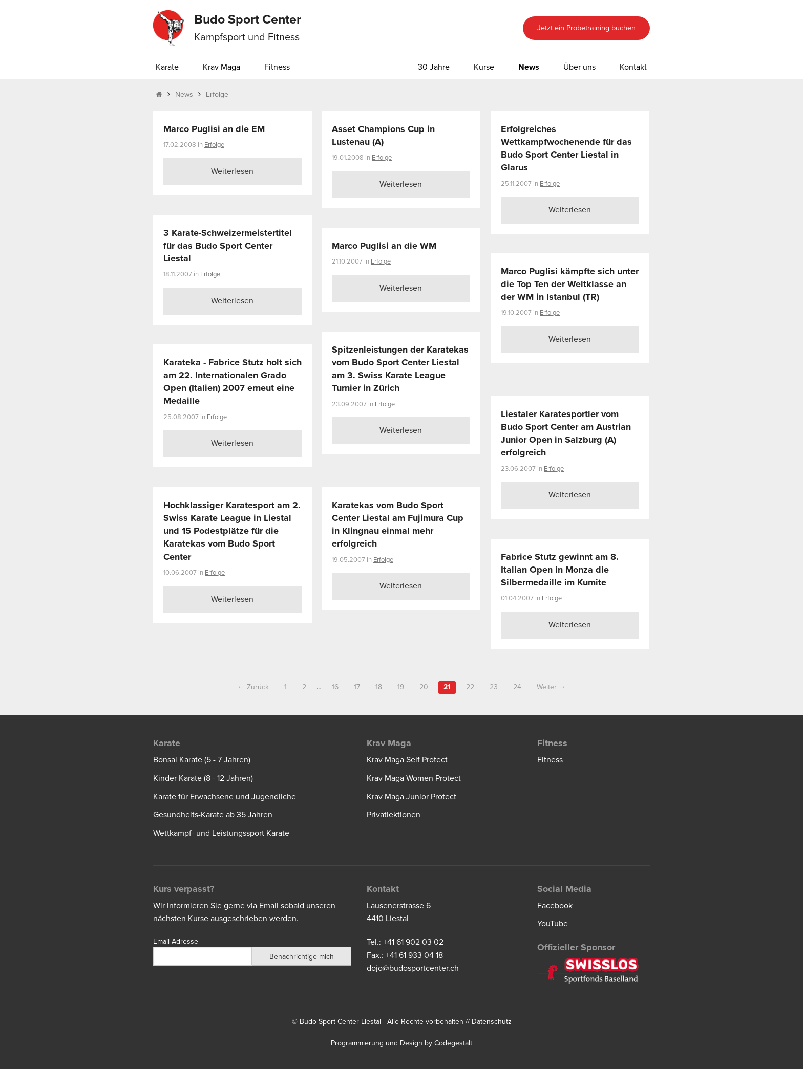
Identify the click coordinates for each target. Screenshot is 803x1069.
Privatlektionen (393, 815)
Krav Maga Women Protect (414, 778)
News (528, 67)
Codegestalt (453, 1043)
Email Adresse (175, 941)
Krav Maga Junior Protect (411, 797)
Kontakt (633, 67)
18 (378, 687)
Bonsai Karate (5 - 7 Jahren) (201, 760)
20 (423, 687)
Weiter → (551, 687)
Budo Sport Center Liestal (340, 1021)
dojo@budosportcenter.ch (413, 968)
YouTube (552, 924)
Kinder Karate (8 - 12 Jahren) (203, 778)
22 (470, 687)
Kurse (484, 67)
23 (494, 687)
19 (400, 687)
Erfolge (217, 94)
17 (357, 687)
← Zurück (253, 687)
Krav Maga (221, 67)
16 (335, 687)
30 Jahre (434, 67)
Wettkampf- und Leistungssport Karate (221, 833)
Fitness (277, 67)
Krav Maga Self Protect (407, 760)
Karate (167, 67)
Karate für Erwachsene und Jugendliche (224, 797)
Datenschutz (492, 1021)
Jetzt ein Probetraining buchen (586, 28)
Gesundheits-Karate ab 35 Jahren (212, 815)
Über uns (579, 67)
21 (447, 687)
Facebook (555, 906)
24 (517, 687)
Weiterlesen (232, 171)
